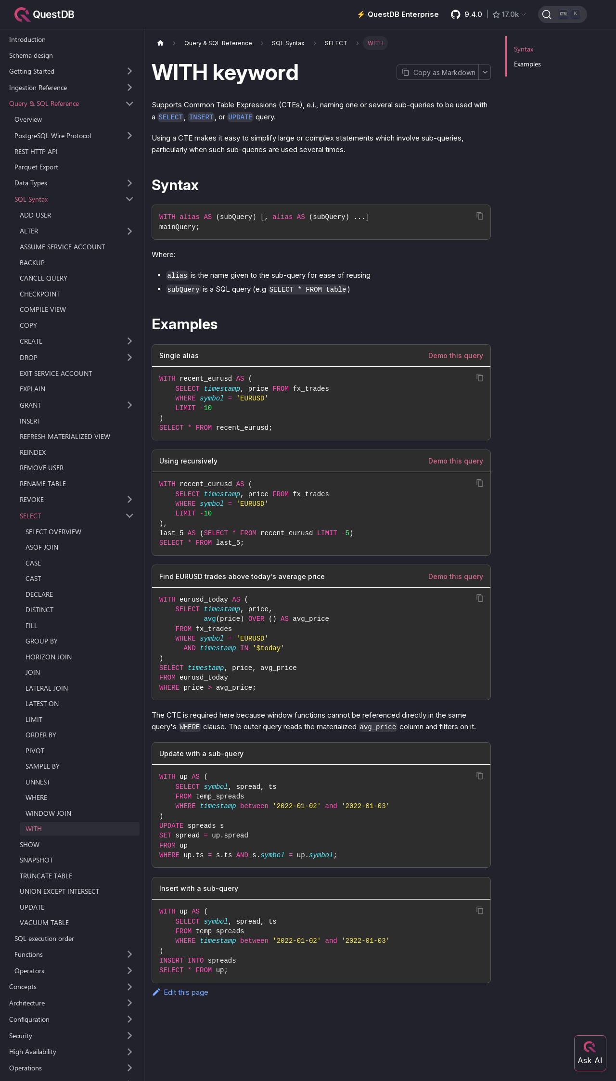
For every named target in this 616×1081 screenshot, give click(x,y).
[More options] (484, 72)
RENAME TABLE (43, 483)
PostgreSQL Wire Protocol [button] (52, 135)
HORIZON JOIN (49, 656)
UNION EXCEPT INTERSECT (59, 891)
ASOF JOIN (42, 547)
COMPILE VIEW (43, 309)
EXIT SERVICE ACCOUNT (56, 373)
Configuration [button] (29, 1019)
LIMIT (34, 719)
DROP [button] (29, 357)
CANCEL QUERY (43, 278)
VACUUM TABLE (44, 922)
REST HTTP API (36, 151)
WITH (34, 828)
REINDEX (33, 452)
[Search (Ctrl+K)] (562, 14)
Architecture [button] (27, 1002)
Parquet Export (36, 166)
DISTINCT (39, 609)
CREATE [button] (31, 341)
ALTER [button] (29, 230)
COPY (28, 325)
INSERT (30, 420)
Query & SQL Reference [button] (44, 103)
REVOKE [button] (32, 499)
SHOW (29, 844)
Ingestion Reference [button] (38, 87)
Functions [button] (28, 954)
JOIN (33, 672)
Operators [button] (29, 970)
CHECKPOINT (40, 293)
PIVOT (35, 750)
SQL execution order (44, 938)
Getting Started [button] (31, 71)
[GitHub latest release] (489, 14)
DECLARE (39, 594)
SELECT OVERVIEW (53, 531)
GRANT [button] (30, 405)
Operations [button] (25, 1067)
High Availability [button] (32, 1051)
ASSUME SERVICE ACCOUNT (62, 246)
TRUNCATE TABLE (46, 875)
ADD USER (35, 214)
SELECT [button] (30, 515)
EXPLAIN (32, 388)
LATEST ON (42, 703)
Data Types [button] (30, 182)
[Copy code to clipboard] (480, 216)
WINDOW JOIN (48, 813)
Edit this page (180, 992)
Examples (527, 63)
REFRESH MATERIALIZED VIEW (65, 436)
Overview (28, 119)
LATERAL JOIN (47, 688)
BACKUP (32, 262)
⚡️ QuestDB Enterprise (398, 14)
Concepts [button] (23, 986)
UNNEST (38, 781)
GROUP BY (42, 640)
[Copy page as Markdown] (437, 72)
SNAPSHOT (36, 859)
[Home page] (160, 43)
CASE (33, 562)
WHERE (36, 797)
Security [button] (20, 1035)
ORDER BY (41, 734)
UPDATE (32, 907)
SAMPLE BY (43, 766)
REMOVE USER (42, 467)
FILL (32, 625)
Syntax (523, 48)
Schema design (31, 55)
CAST (33, 578)
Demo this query (455, 355)
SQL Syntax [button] (31, 199)
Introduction (27, 39)
